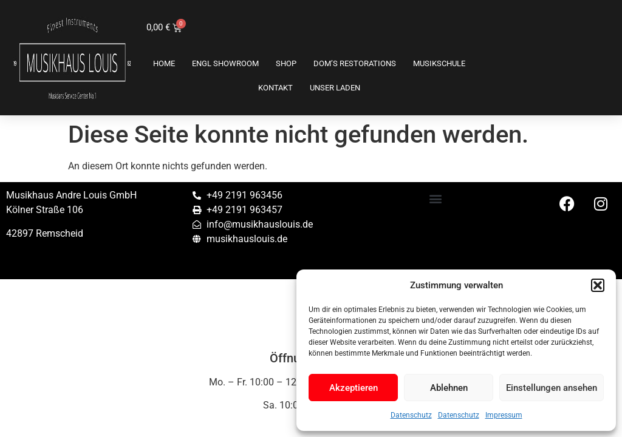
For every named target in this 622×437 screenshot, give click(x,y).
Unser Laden (335, 87)
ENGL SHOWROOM (225, 63)
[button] (598, 285)
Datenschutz (411, 415)
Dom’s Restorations (354, 63)
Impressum (503, 415)
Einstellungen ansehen (551, 387)
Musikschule (439, 63)
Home (164, 63)
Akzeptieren (353, 387)
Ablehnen (449, 387)
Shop (286, 63)
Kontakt (275, 87)
